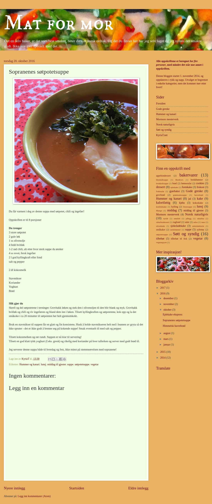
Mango (159, 210)
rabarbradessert (162, 222)
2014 (163, 357)
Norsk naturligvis (165, 124)
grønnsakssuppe (180, 195)
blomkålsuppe (162, 180)
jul (189, 198)
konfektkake (161, 207)
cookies (200, 183)
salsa (195, 222)
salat (187, 222)
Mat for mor (59, 23)
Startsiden (76, 488)
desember (168, 298)
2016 (163, 293)
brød (174, 183)
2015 (163, 351)
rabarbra (200, 218)
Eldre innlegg (138, 488)
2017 (163, 287)
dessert (160, 187)
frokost (200, 187)
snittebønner (175, 229)
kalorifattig (163, 202)
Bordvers (179, 180)
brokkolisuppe (162, 183)
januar (167, 344)
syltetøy (200, 229)
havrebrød (198, 195)
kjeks (182, 202)
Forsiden (160, 103)
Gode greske (162, 109)
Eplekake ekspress (172, 314)
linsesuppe (187, 207)
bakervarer (188, 175)
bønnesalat (186, 183)
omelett (177, 218)
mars (166, 339)
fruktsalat (160, 191)
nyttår (165, 218)
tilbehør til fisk (179, 238)
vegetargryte (161, 242)
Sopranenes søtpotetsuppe (176, 320)
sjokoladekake (178, 225)
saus (203, 222)
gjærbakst (174, 191)
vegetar (95, 364)
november (169, 304)
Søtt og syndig (164, 129)
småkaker (160, 229)
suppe (70, 364)
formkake (187, 187)
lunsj (43, 364)
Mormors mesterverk (167, 119)
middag (172, 210)
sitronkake (160, 226)
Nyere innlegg (14, 488)
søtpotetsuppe (82, 364)
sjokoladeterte (198, 226)
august (167, 333)
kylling (174, 206)
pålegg (188, 218)
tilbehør (160, 238)
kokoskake (198, 203)
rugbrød (176, 222)
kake (200, 198)
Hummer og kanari (29, 364)
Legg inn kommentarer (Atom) (34, 496)
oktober (167, 309)
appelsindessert (163, 175)
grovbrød (160, 195)
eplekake (174, 187)
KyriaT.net (161, 135)
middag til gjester (56, 364)
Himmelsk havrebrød (174, 325)
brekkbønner (197, 179)
